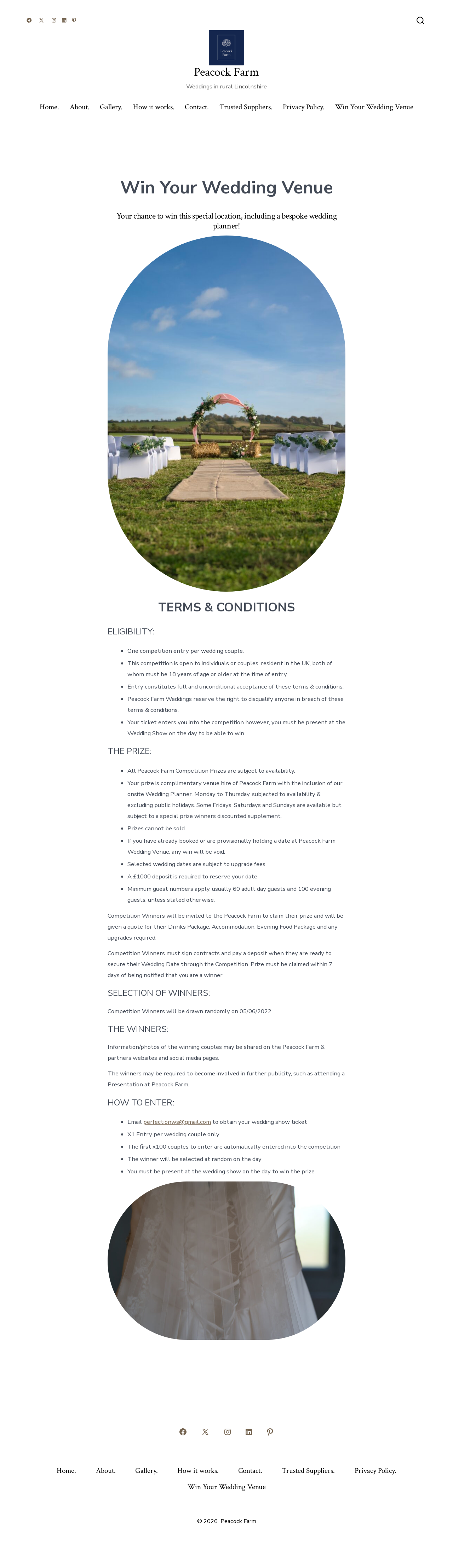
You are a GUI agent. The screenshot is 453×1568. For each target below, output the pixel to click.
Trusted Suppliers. (246, 107)
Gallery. (111, 107)
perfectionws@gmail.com (177, 1122)
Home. (49, 107)
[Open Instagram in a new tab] (54, 20)
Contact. (197, 107)
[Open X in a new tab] (41, 20)
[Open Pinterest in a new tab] (74, 20)
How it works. (153, 107)
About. (80, 107)
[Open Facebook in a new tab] (29, 20)
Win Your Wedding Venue (374, 107)
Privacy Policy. (304, 107)
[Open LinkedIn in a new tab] (64, 20)
